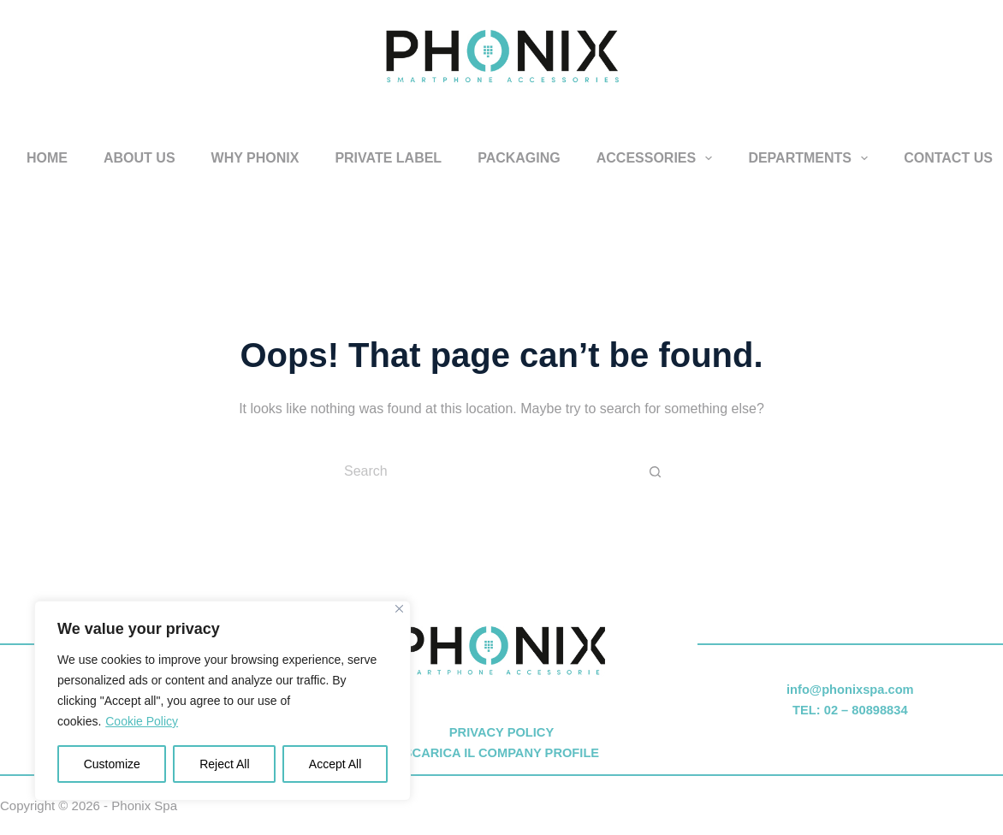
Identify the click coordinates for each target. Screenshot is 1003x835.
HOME (47, 158)
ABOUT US (139, 158)
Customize (112, 764)
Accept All (335, 764)
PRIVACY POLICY (501, 732)
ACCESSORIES (658, 158)
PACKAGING (519, 158)
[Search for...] (484, 471)
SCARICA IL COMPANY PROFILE (501, 753)
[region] (222, 701)
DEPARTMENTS (811, 158)
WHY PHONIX (255, 158)
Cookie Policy (141, 721)
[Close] (399, 609)
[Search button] (655, 471)
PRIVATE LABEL (388, 158)
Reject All (224, 764)
